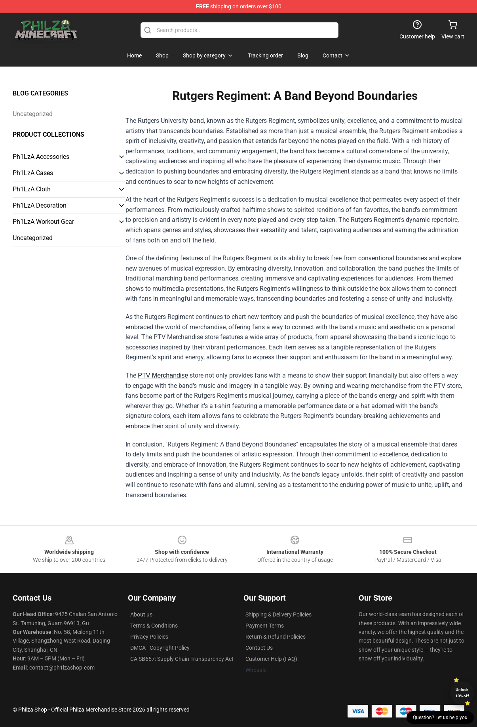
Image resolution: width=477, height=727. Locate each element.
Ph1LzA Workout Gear (43, 221)
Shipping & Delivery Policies (278, 614)
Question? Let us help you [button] (440, 717)
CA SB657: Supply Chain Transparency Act (182, 659)
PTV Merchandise (163, 375)
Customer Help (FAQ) (271, 659)
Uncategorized (33, 114)
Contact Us (259, 648)
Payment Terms (264, 625)
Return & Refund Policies (275, 637)
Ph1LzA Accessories (41, 156)
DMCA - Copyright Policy (160, 648)
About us (141, 614)
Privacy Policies (149, 637)
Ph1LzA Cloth (32, 189)
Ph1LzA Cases (33, 173)
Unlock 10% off (462, 692)
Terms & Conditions (154, 625)
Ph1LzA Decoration (40, 205)
